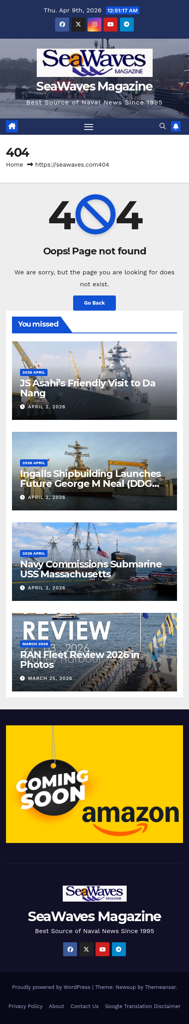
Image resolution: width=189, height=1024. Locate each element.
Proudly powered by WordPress (52, 987)
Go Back (94, 303)
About (56, 1006)
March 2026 (35, 644)
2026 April (33, 372)
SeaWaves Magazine (94, 86)
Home (14, 164)
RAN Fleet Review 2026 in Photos (79, 659)
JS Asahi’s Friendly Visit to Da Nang (87, 388)
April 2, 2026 (47, 407)
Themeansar (160, 987)
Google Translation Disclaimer (143, 1006)
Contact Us (84, 1006)
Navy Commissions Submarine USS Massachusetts (91, 569)
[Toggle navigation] (88, 126)
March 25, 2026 (50, 678)
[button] (162, 126)
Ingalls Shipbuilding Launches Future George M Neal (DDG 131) (90, 483)
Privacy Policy (25, 1006)
